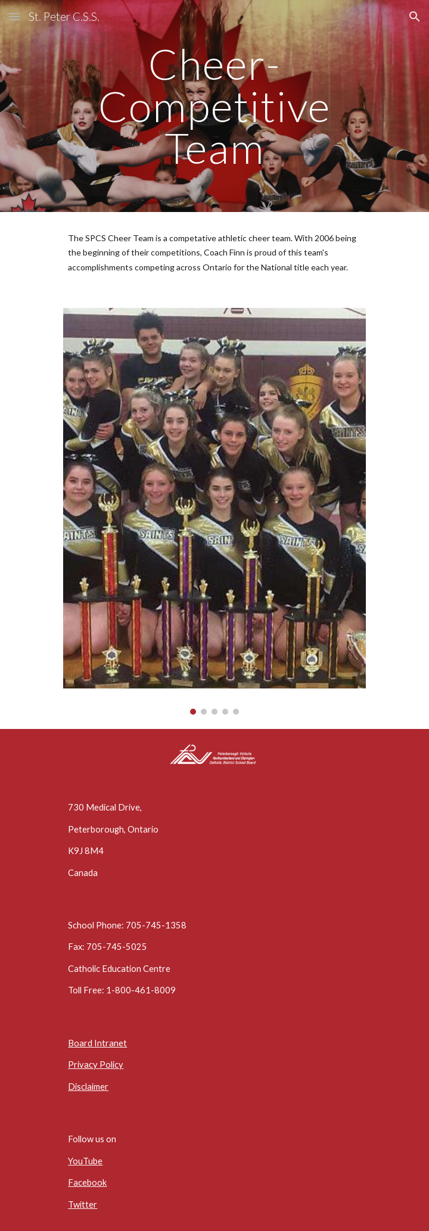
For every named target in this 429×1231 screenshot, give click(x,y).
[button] (14, 16)
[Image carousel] (214, 511)
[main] (214, 106)
